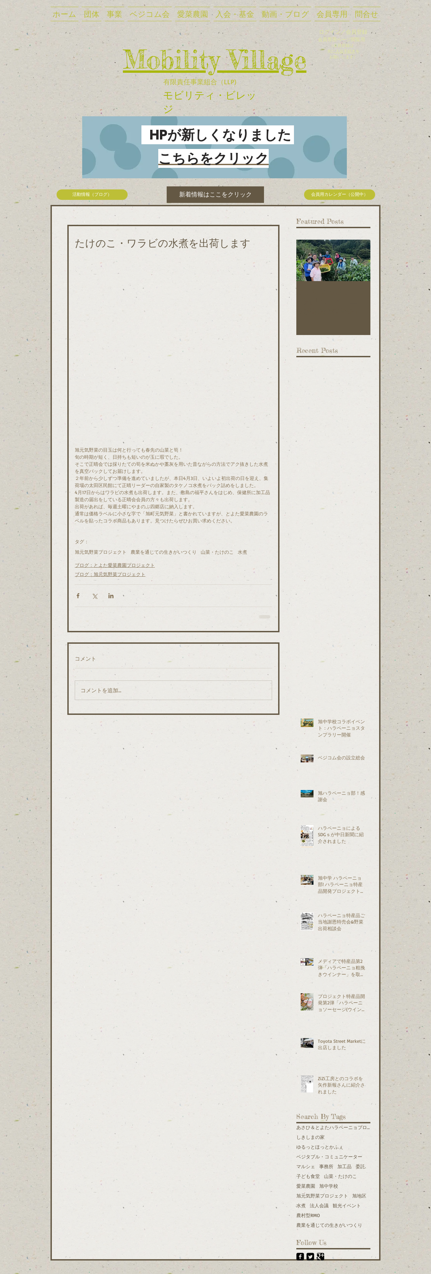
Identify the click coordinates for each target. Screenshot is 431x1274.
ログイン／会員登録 (343, 31)
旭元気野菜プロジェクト (101, 552)
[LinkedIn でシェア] (111, 596)
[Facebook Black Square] (300, 1257)
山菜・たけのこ (217, 552)
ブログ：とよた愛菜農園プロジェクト (115, 565)
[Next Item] (360, 260)
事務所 (326, 1166)
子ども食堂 (308, 1176)
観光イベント (347, 1205)
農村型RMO (308, 1215)
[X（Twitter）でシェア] (94, 596)
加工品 (344, 1166)
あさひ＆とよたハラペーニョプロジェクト (333, 1127)
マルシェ (305, 1166)
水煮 (242, 552)
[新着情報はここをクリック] (215, 194)
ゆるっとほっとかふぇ (319, 1147)
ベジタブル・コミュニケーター (329, 1156)
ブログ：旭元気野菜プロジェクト (110, 574)
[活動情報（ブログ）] (92, 194)
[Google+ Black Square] (320, 1257)
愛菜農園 (305, 1186)
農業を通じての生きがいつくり (164, 552)
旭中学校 (328, 1186)
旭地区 (359, 1196)
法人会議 (319, 1205)
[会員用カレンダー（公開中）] (339, 194)
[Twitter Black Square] (310, 1257)
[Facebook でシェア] (78, 596)
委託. (361, 1166)
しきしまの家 (310, 1137)
